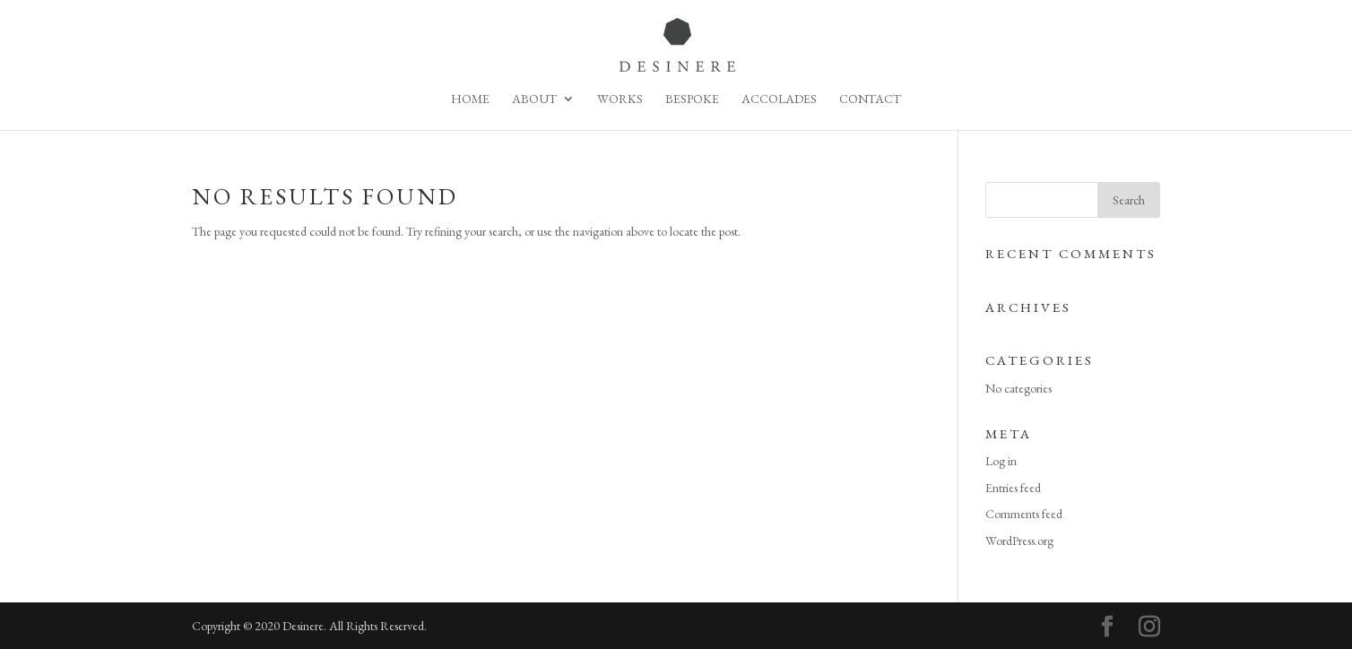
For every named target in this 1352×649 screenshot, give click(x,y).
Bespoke (692, 99)
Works (620, 99)
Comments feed (1023, 514)
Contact (870, 99)
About (534, 99)
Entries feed (1013, 488)
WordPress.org (1019, 540)
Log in (1001, 461)
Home (470, 99)
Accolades (779, 99)
